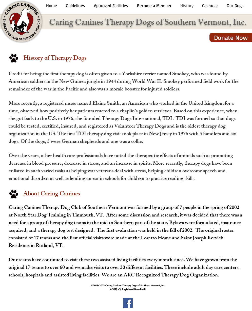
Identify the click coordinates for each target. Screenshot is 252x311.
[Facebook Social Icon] (128, 303)
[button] (75, 5)
